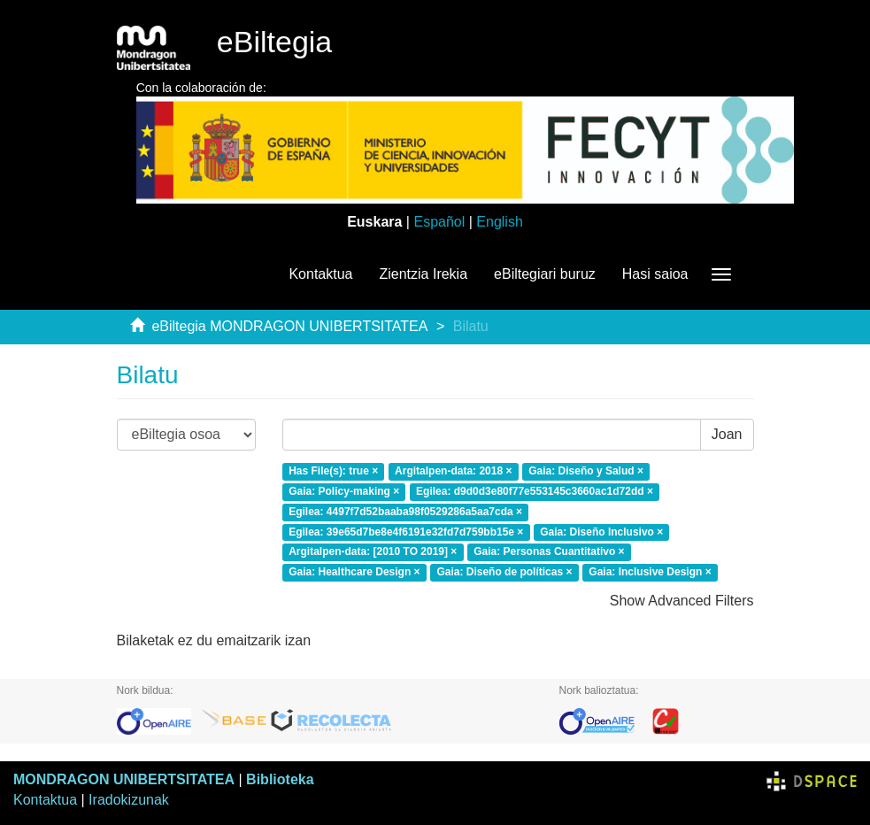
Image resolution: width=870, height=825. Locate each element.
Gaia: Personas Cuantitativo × (548, 552)
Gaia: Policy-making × (344, 491)
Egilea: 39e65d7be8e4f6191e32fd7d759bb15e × (406, 532)
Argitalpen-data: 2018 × (453, 471)
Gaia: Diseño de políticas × (504, 573)
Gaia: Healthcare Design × (354, 573)
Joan (727, 434)
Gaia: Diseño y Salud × (585, 471)
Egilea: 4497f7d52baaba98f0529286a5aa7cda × (405, 511)
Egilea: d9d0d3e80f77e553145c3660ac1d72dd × (534, 491)
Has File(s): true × (333, 471)
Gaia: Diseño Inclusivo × (601, 532)
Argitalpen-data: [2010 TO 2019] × (373, 552)
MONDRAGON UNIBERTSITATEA (124, 779)
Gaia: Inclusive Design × (650, 573)
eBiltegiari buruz (545, 273)
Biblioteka (279, 779)
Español (439, 221)
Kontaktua (320, 273)
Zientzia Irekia (423, 273)
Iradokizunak (129, 799)
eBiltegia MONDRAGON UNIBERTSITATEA (289, 326)
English (499, 221)
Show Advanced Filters (682, 600)
